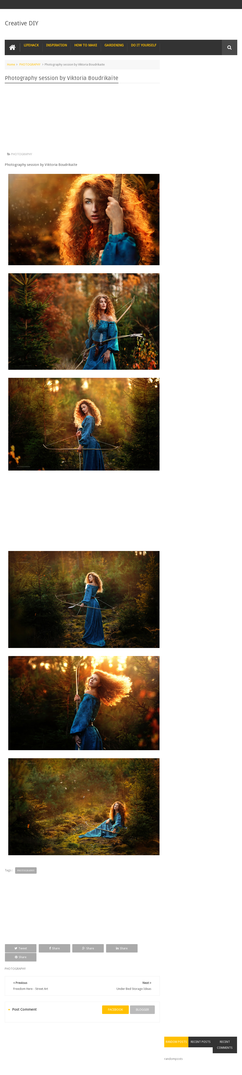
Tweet (19, 948)
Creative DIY (21, 23)
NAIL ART (14, 1034)
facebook (113, 1000)
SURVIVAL (130, 1034)
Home (11, 64)
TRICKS (165, 1034)
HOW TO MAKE (85, 45)
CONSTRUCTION (189, 1034)
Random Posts (179, 73)
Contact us (225, 1053)
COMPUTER (216, 1034)
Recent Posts (202, 73)
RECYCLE (109, 1034)
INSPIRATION (56, 45)
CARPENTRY (16, 1043)
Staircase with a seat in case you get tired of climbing (208, 255)
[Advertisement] (81, 119)
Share (50, 948)
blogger (140, 1000)
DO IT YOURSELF (143, 45)
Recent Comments (225, 76)
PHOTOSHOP (67, 1034)
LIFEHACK (31, 45)
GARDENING (114, 45)
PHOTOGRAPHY (29, 64)
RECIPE (89, 1034)
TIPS (148, 1034)
